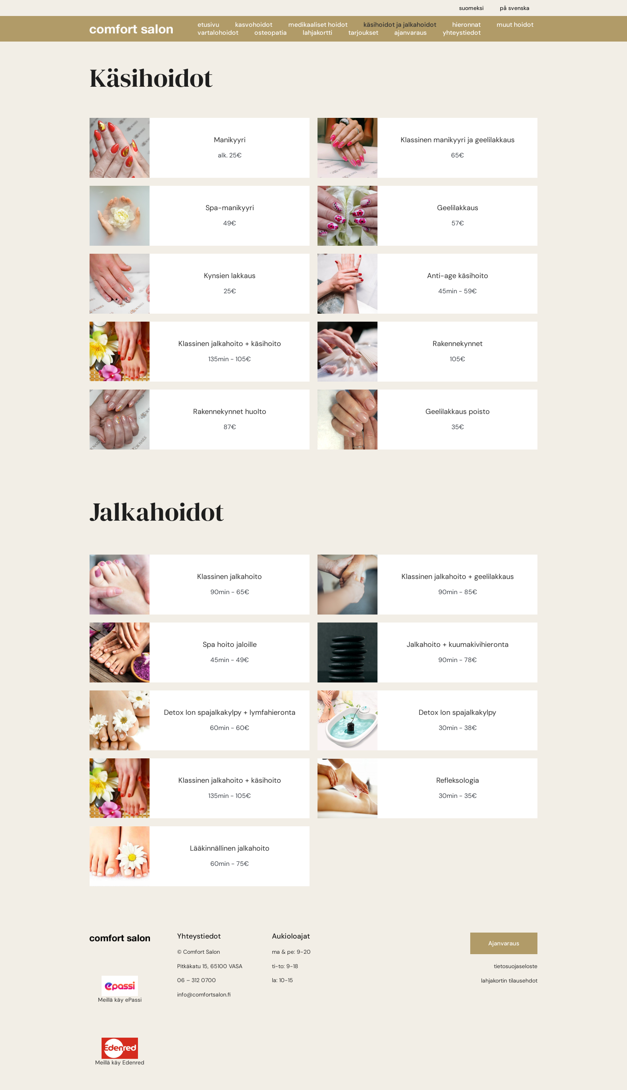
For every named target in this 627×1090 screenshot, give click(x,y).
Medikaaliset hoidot (317, 25)
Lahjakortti (317, 33)
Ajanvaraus (410, 33)
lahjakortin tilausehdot (509, 980)
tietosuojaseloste (515, 966)
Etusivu (208, 25)
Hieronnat (466, 25)
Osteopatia (270, 33)
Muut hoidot (515, 25)
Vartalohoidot (218, 33)
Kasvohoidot (253, 25)
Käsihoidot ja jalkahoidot (399, 25)
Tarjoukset (363, 33)
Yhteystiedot (462, 33)
